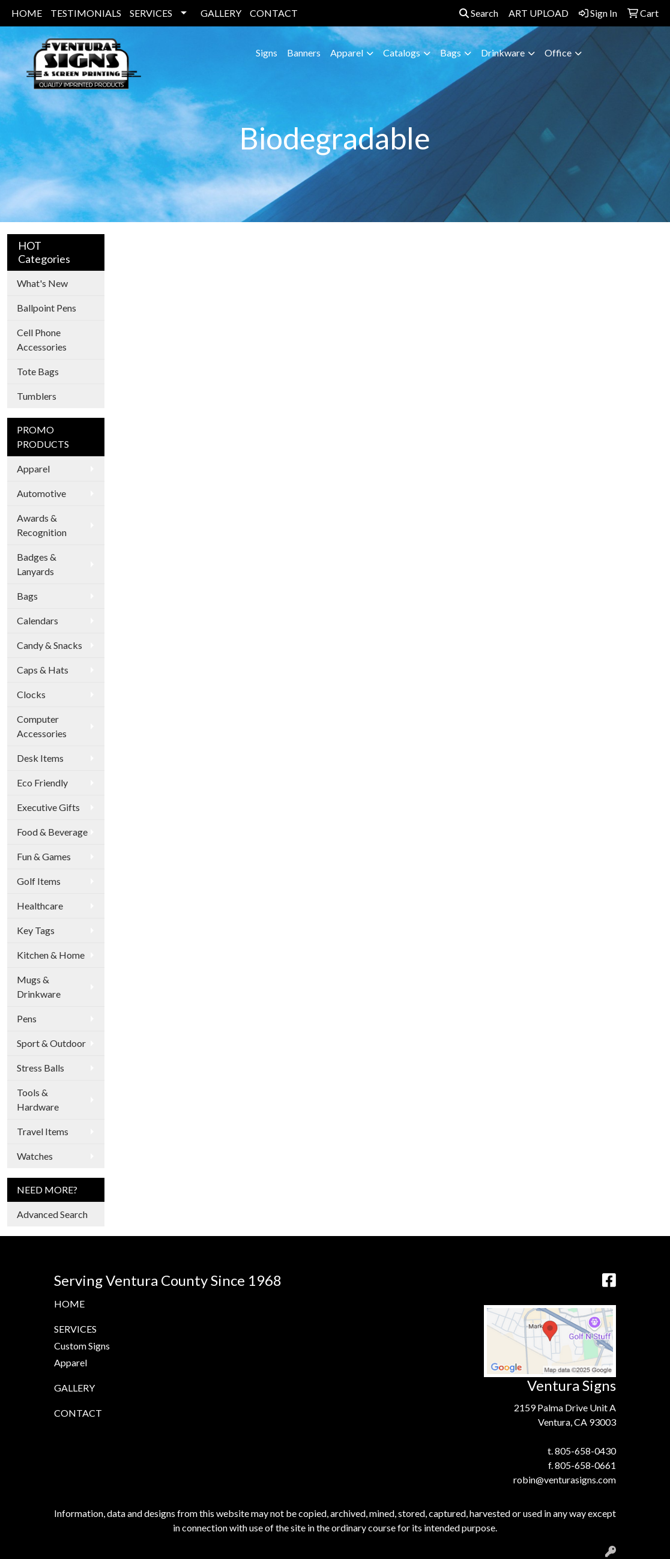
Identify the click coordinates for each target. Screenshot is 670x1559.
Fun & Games (44, 856)
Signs (266, 52)
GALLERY (221, 13)
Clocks (31, 694)
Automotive (41, 493)
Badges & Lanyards (36, 564)
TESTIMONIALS (85, 13)
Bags (450, 52)
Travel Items (42, 1131)
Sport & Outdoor (51, 1043)
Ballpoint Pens (46, 307)
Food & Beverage (52, 831)
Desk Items (40, 758)
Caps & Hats (42, 669)
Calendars (37, 620)
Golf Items (39, 881)
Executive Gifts (48, 807)
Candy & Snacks (49, 645)
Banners (304, 52)
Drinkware (503, 52)
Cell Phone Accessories (42, 339)
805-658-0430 (585, 1450)
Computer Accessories (42, 726)
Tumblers (36, 396)
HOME (26, 13)
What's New (42, 283)
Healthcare (40, 905)
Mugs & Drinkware (39, 987)
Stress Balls (40, 1067)
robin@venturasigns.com (564, 1479)
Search (478, 13)
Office (558, 52)
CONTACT (274, 13)
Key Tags (36, 930)
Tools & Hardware (38, 1099)
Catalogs (401, 52)
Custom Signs (82, 1345)
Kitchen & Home (51, 954)
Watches (35, 1156)
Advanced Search (52, 1214)
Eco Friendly (42, 782)
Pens (27, 1018)
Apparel (346, 52)
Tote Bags (38, 371)
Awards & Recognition (42, 525)
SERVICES (151, 13)
